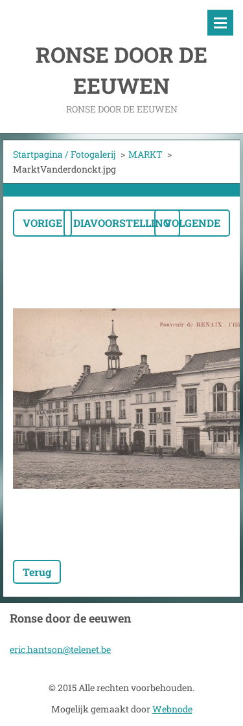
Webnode (172, 709)
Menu (220, 23)
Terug (37, 572)
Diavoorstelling (121, 223)
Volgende (192, 223)
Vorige (42, 223)
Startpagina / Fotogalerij (64, 154)
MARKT (145, 154)
